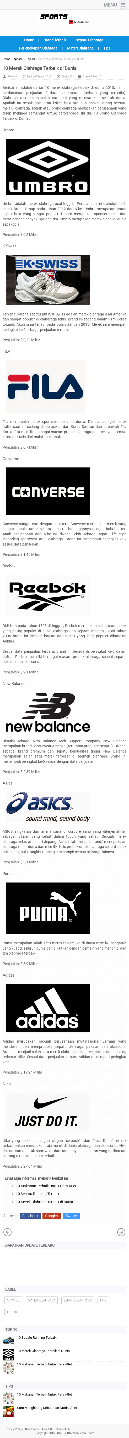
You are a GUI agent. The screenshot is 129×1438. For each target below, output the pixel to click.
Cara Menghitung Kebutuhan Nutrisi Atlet (47, 1408)
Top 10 (97, 76)
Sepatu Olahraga (89, 40)
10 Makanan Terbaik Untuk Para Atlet (46, 1186)
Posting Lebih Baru (121, 1232)
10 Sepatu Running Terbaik (37, 1194)
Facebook (30, 1216)
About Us (47, 1429)
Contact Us (63, 1429)
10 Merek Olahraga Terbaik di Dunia (44, 1202)
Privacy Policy (14, 1429)
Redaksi (12, 76)
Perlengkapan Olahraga (38, 48)
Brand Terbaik (55, 40)
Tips (106, 48)
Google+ (52, 1216)
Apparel (87, 76)
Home (29, 40)
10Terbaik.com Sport (80, 1433)
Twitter (71, 1216)
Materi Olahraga (80, 48)
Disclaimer (32, 1429)
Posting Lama (7, 1232)
